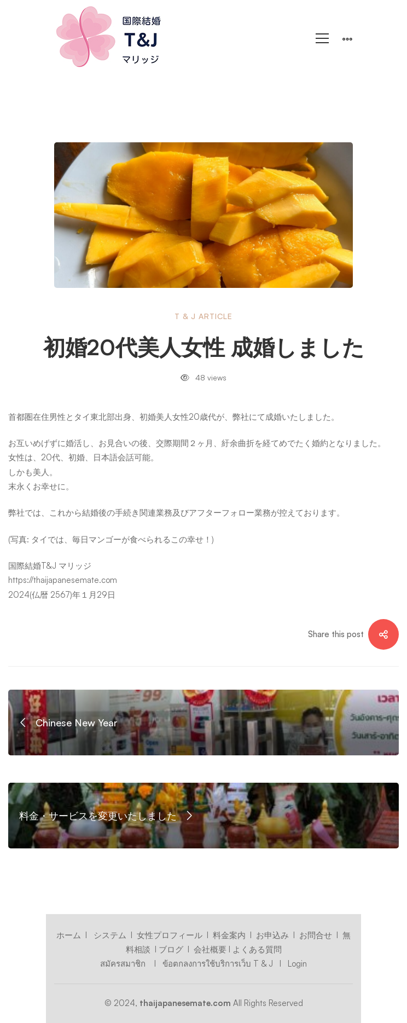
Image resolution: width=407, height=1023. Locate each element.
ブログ (171, 949)
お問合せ (315, 935)
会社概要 (210, 949)
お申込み (272, 935)
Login (296, 963)
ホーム (68, 935)
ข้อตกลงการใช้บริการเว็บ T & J (217, 963)
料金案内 (229, 935)
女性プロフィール (169, 935)
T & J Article (203, 316)
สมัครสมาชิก (124, 963)
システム (110, 935)
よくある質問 (257, 949)
